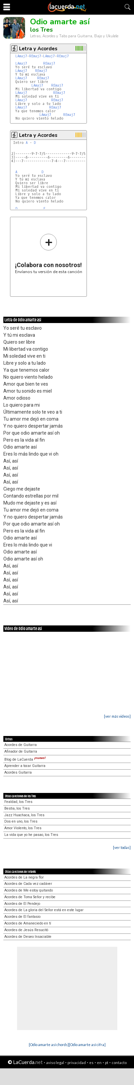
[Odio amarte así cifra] (87, 1044)
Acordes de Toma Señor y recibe (29, 897)
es (91, 1062)
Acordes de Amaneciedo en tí (27, 923)
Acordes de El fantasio (22, 916)
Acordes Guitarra (18, 772)
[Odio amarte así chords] (49, 1044)
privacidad (77, 1062)
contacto (119, 1062)
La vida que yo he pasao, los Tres (31, 835)
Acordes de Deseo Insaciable (27, 936)
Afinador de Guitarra (20, 751)
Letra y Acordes (38, 48)
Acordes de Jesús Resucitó (26, 930)
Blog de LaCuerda (25, 759)
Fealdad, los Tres (18, 802)
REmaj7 (35, 56)
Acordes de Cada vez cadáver (28, 884)
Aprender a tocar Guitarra (24, 766)
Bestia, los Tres (17, 808)
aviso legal (55, 1062)
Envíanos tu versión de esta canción (48, 253)
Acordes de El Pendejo (22, 904)
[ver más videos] (117, 716)
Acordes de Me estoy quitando (28, 890)
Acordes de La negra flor (24, 877)
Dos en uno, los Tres (20, 821)
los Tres (41, 30)
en (99, 1062)
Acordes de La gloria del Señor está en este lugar (44, 910)
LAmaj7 (21, 56)
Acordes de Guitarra (20, 745)
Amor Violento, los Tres (22, 828)
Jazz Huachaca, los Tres (24, 815)
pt (106, 1062)
